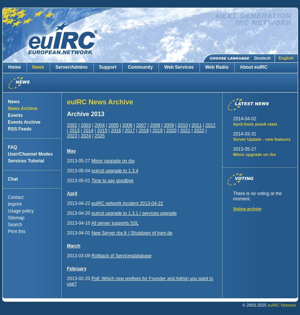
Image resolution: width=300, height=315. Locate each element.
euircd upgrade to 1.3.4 (114, 170)
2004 (100, 125)
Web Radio (217, 67)
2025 (100, 136)
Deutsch (262, 58)
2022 (199, 130)
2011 (197, 125)
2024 (86, 136)
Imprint (15, 204)
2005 (113, 125)
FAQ (12, 147)
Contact (16, 197)
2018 (143, 130)
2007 (141, 125)
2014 (88, 130)
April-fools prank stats (255, 124)
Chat (13, 179)
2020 (171, 130)
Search (15, 224)
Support (107, 67)
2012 (211, 125)
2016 (116, 130)
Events (15, 115)
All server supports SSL (115, 223)
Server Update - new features (262, 139)
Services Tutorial (26, 161)
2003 (86, 125)
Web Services (179, 67)
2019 (157, 130)
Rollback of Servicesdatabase (121, 255)
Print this (17, 231)
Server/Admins (71, 67)
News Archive (23, 108)
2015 (102, 130)
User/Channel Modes (30, 154)
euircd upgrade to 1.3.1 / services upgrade (134, 213)
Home (14, 67)
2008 (155, 125)
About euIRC (254, 67)
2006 (128, 125)
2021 (185, 130)
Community (140, 67)
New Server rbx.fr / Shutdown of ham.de (131, 233)
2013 (74, 130)
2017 (130, 130)
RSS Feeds (20, 129)
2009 (169, 125)
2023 (72, 136)
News (38, 67)
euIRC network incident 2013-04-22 (127, 203)
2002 (72, 125)
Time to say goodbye (112, 180)
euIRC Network (282, 305)
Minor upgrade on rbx (113, 161)
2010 (183, 125)
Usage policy (21, 211)
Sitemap (16, 217)
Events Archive (24, 122)
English (286, 58)
